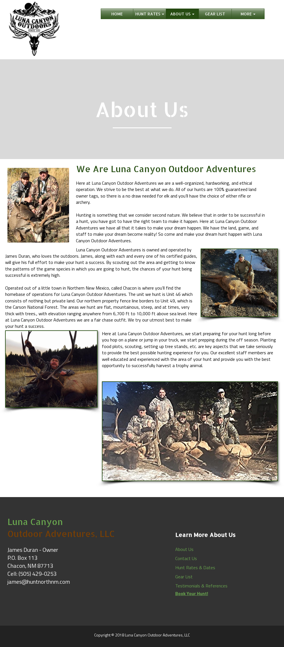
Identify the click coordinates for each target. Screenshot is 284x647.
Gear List (184, 576)
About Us (184, 549)
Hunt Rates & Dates (195, 567)
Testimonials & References (201, 585)
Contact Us (186, 558)
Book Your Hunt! (191, 593)
